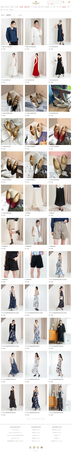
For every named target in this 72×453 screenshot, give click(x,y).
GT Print (51, 4)
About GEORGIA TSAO (36, 427)
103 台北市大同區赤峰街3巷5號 (17, 435)
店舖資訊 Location (35, 435)
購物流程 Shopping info (56, 429)
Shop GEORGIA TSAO (56, 427)
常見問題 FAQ (57, 438)
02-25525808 (15, 429)
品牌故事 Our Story (36, 429)
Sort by (2, 15)
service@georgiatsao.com (16, 432)
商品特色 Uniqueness (36, 432)
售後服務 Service (57, 435)
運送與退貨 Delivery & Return (57, 441)
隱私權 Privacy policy (36, 441)
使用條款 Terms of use (36, 438)
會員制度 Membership (57, 432)
